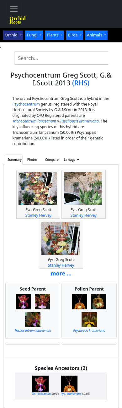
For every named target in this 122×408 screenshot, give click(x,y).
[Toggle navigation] (14, 9)
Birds (73, 35)
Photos (32, 159)
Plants (53, 35)
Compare (52, 159)
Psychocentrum (26, 104)
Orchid (12, 35)
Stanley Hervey (38, 215)
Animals (95, 35)
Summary (15, 159)
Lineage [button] (70, 159)
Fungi (33, 35)
